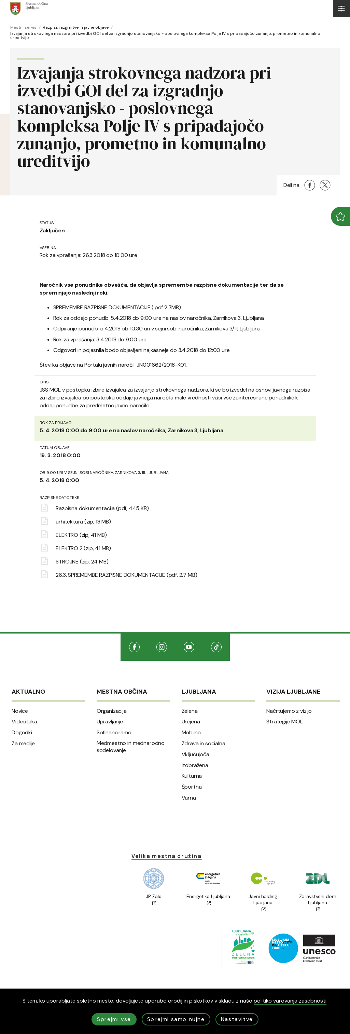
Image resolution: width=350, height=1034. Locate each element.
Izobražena (195, 765)
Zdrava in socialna (203, 743)
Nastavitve (237, 1019)
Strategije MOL (284, 721)
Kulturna (192, 776)
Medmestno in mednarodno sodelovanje (131, 747)
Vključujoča (195, 754)
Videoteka (24, 721)
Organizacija (112, 711)
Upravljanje (110, 721)
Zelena (190, 711)
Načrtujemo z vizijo (289, 711)
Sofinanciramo (114, 732)
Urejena (191, 721)
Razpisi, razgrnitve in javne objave (76, 27)
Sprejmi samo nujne (176, 1019)
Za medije (23, 743)
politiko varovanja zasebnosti (290, 1000)
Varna (189, 797)
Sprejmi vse (114, 1019)
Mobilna (191, 732)
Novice (20, 711)
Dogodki (22, 732)
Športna (192, 787)
